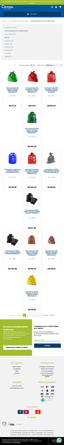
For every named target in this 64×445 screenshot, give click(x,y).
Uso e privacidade (47, 371)
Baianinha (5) (9, 41)
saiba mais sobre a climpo (18, 347)
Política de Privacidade (13, 442)
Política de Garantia (47, 368)
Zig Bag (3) (8, 56)
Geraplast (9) (9, 47)
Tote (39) (8, 53)
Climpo (4, 21)
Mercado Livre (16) (10, 27)
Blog (16, 371)
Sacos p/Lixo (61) (10, 34)
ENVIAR (47, 346)
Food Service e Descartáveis (18, 21)
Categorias (32, 14)
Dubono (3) (8, 44)
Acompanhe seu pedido (47, 376)
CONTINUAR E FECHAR (55, 441)
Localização (17, 368)
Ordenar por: (41, 65)
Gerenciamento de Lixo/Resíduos (43, 21)
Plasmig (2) (8, 50)
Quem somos (16, 366)
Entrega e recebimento (47, 366)
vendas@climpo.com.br (17, 388)
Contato (16, 373)
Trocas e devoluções (47, 373)
